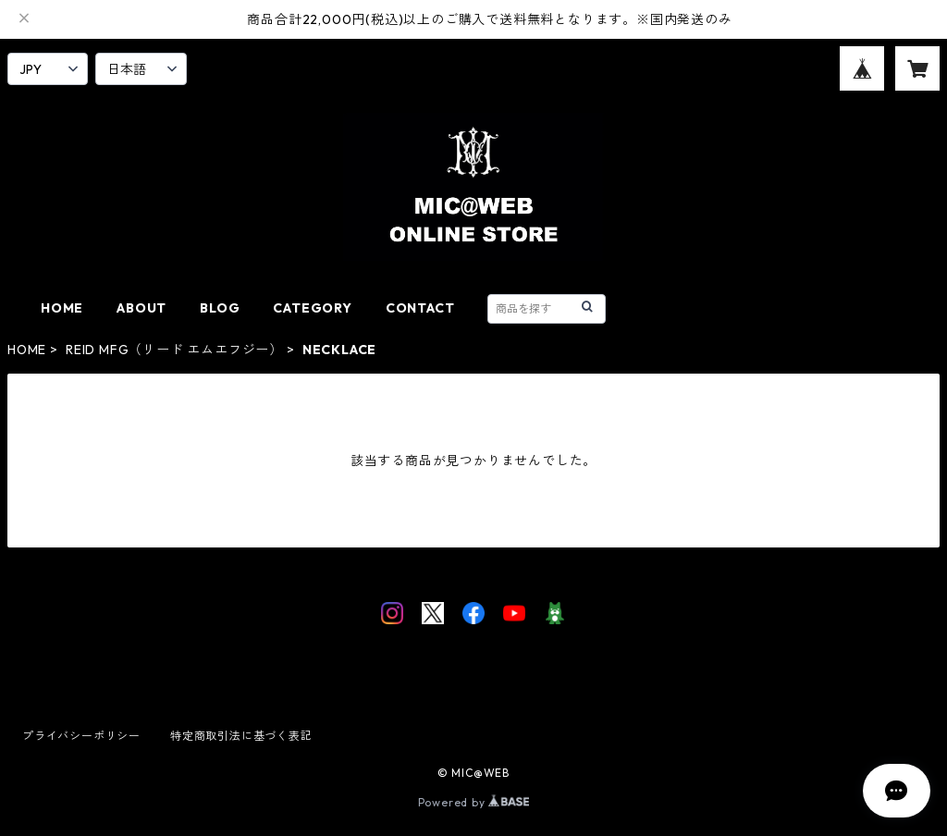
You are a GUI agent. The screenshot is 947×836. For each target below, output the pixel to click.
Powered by (474, 802)
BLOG (220, 308)
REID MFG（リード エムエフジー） (174, 349)
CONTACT (420, 308)
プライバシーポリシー (81, 736)
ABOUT (141, 308)
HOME (62, 308)
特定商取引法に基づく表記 (241, 736)
